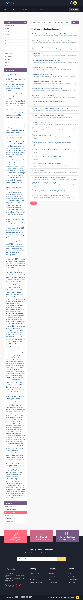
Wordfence (11, 461)
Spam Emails (8, 396)
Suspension (21, 413)
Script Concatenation (13, 369)
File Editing (20, 236)
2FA (21, 77)
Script (7, 369)
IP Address (14, 277)
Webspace (8, 459)
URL (15, 437)
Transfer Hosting (9, 421)
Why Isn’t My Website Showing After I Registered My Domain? (54, 197)
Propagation (10, 346)
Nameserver (10, 313)
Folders (7, 244)
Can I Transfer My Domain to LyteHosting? (54, 49)
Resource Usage (9, 359)
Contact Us (70, 573)
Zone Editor (20, 497)
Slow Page (19, 387)
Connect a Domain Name (17, 122)
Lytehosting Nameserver (14, 287)
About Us (51, 573)
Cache (7, 111)
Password (18, 324)
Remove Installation (10, 354)
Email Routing (13, 222)
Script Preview (14, 371)
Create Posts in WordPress (17, 139)
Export (14, 232)
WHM (22, 459)
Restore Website (17, 359)
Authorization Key (18, 96)
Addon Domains (14, 91)
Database (13, 146)
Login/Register (74, 9)
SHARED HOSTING (34, 573)
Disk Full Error (12, 170)
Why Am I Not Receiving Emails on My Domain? (54, 184)
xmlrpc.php (23, 495)
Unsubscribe (8, 429)
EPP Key (12, 228)
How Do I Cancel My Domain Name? (54, 76)
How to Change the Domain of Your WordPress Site (54, 90)
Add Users (13, 88)
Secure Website (20, 371)
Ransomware (14, 348)
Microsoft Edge (15, 301)
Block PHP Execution (18, 107)
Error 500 (20, 228)
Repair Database (18, 355)
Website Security (10, 457)
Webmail (20, 446)
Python (16, 346)
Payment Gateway (16, 328)
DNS (19, 175)
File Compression (14, 236)
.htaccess (12, 75)
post (20, 339)
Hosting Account (16, 252)
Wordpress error (11, 466)
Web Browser (12, 443)
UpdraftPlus (18, 433)
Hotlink (21, 257)
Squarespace (15, 403)
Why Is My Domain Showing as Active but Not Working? (54, 191)
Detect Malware (11, 154)
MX (6, 307)
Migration (21, 301)
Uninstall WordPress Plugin (18, 425)
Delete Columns (16, 152)
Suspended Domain (14, 413)
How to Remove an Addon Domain (54, 129)
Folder (21, 241)
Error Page (17, 230)
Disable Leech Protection (19, 162)
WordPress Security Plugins (18, 485)
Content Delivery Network (17, 128)
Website (8, 448)
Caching (10, 111)
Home (6, 9)
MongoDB (8, 305)
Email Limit (15, 214)
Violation (18, 441)
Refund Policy (12, 350)
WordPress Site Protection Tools (13, 491)
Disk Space (13, 173)
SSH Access (23, 403)
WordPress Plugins (12, 481)
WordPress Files (15, 467)
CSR (14, 143)
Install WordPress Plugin (14, 270)
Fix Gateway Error (12, 240)
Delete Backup (9, 152)
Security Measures (13, 373)
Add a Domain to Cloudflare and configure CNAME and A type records (54, 35)
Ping (25, 336)
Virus (21, 441)
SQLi (10, 403)
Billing (7, 103)
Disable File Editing (10, 162)
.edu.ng (7, 75)
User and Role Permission (11, 439)
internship (17, 274)
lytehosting (16, 285)
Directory (9, 157)
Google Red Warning (16, 248)
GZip (22, 248)
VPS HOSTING (33, 579)
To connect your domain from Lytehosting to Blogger (54, 158)
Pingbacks (8, 339)
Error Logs (12, 230)
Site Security (14, 387)
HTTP (16, 259)
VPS (7, 443)
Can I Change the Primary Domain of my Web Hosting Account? (54, 42)
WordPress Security (11, 483)
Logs (12, 285)
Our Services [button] (14, 9)
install (7, 270)
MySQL (19, 307)
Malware (9, 297)
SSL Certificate (14, 405)
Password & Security (13, 326)
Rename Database (10, 355)
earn (18, 200)
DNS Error (12, 178)
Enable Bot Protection (17, 224)
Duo (6, 200)
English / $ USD (69, 597)
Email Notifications (16, 217)
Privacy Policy (71, 582)
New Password (9, 315)
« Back (34, 203)
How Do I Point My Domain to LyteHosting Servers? (54, 83)
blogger (7, 109)
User (24, 437)
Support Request (12, 411)
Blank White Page (18, 103)
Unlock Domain (9, 427)
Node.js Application (16, 315)
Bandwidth (22, 101)
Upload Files (11, 437)
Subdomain (8, 409)
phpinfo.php (10, 337)
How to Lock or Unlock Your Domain (54, 123)
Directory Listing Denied (14, 159)
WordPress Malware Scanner (12, 476)
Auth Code (16, 95)
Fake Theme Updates (13, 234)
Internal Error (22, 272)
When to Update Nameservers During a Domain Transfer (54, 178)
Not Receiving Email (12, 317)
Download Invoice (9, 198)
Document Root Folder (15, 185)
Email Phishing (16, 219)
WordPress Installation (17, 472)
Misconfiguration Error (16, 303)
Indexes (11, 268)
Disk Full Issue (19, 170)
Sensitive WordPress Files (17, 375)
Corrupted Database (10, 132)
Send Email (8, 375)
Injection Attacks (18, 268)
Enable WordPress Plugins (19, 225)
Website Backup (11, 451)
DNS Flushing (19, 177)
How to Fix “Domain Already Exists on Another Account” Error (54, 110)
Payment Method (12, 330)
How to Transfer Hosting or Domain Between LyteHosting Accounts (54, 143)
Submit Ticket (22, 409)
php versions (20, 334)
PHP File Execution (16, 332)
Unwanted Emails (14, 431)
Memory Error (9, 301)
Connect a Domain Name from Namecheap (15, 124)
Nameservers (19, 313)
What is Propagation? (54, 172)
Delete (23, 150)
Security (7, 373)
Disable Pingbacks (10, 164)
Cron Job (17, 141)
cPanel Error (10, 135)
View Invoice (12, 441)
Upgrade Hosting (17, 435)
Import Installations (10, 263)
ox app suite (10, 324)
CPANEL (18, 132)
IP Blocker (8, 279)
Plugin (11, 339)
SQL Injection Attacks (17, 401)
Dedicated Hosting (15, 150)
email (15, 203)
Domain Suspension (14, 194)
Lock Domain (15, 281)
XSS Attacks (15, 497)
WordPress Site (19, 489)
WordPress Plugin (12, 479)
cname (15, 120)
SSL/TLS (13, 407)
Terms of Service (17, 415)
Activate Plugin (14, 86)
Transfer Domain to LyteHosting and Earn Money (54, 165)
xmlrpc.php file (9, 497)
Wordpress (16, 461)
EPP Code (8, 228)
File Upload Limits (15, 238)
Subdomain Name (15, 409)
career (14, 111)
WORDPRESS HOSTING (36, 582)
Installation (22, 270)
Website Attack (17, 448)
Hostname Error (15, 257)
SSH (19, 403)
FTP (17, 244)
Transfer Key (16, 421)
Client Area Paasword (14, 117)
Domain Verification (14, 196)
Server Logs (17, 377)
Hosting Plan (10, 255)
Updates (14, 433)
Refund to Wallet (13, 352)
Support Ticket (19, 411)
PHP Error (23, 330)
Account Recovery (18, 81)
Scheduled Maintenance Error (16, 367)
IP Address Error (21, 277)
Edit (13, 203)
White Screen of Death (16, 459)
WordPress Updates (14, 493)
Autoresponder (9, 101)
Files (7, 240)
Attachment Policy (10, 95)
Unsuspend (14, 429)
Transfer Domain (17, 420)
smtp (17, 389)
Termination (8, 415)
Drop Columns (17, 198)
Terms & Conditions (73, 579)
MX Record (9, 307)
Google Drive (8, 248)
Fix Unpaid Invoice (16, 241)
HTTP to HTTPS (21, 259)
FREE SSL (12, 244)
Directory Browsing (16, 157)
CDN (17, 111)
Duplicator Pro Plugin (12, 200)
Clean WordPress (14, 115)
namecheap (17, 311)
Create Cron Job (21, 135)
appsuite (23, 93)
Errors (11, 232)
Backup (15, 101)
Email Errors (8, 212)
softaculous (21, 389)
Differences (17, 154)
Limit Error (20, 279)
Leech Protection (14, 279)
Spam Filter (16, 396)
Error (15, 228)
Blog (50, 579)
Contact (42, 9)
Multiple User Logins (19, 305)
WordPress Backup (12, 463)
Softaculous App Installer (11, 391)
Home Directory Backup (19, 250)
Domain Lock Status (20, 190)
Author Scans (22, 95)
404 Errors (17, 79)
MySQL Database (10, 309)
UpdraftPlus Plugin (10, 435)
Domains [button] (24, 9)
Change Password (16, 112)
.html (14, 77)
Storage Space (20, 407)
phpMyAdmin (20, 336)
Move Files (12, 305)
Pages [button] (34, 9)
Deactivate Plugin (9, 148)
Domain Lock (12, 190)
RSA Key (16, 361)
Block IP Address (9, 107)
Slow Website (10, 389)
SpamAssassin (9, 401)
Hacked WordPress (10, 250)
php (19, 330)
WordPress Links (9, 474)
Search (75, 22)
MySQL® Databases (10, 311)
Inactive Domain (18, 265)
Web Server (14, 446)
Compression (9, 122)
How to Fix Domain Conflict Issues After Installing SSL (54, 117)
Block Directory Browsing (17, 105)
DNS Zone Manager (13, 182)
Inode (23, 268)
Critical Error (10, 141)
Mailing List (8, 289)
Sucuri (7, 411)
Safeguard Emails (18, 363)
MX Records (15, 307)
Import (23, 261)
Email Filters (15, 212)
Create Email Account (10, 137)
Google (12, 246)
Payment (23, 326)
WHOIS (7, 461)
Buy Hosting (22, 109)
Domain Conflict (14, 187)
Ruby (19, 361)
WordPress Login (17, 474)
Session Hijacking (15, 384)
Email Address (15, 205)
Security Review (21, 373)
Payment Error (9, 328)
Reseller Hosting (18, 357)
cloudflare (9, 120)
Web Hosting (18, 443)
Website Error (10, 455)
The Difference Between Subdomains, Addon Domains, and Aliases (54, 150)
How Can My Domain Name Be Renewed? (54, 69)
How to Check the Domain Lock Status (54, 96)
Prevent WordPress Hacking (16, 341)
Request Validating (10, 357)
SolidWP (17, 394)
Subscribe (61, 559)
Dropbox (22, 198)
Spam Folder (15, 399)
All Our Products (53, 582)
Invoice (22, 275)
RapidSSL (19, 348)
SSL (7, 405)
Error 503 (8, 230)
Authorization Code (10, 96)
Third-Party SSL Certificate (15, 417)
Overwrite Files (21, 321)
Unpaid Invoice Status (17, 427)
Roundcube (11, 361)
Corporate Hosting (17, 130)
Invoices (7, 277)
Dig (21, 154)
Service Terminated (12, 382)
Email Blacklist (15, 207)
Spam (21, 394)
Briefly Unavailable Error (14, 109)
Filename (21, 238)
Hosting (8, 252)
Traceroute (8, 419)
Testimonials (52, 576)
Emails (10, 224)
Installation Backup (12, 272)
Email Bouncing (17, 210)
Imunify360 (12, 265)
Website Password (20, 455)
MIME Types (8, 303)
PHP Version (14, 334)
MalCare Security (19, 294)
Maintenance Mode (15, 289)
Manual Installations (21, 299)
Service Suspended (17, 380)
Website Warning (19, 457)
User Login (20, 439)
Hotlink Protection (9, 259)
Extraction (18, 232)
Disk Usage (21, 173)
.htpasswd (17, 77)
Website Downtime (15, 452)
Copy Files (8, 130)
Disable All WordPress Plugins (16, 160)
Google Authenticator (19, 246)
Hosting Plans (18, 255)
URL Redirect (20, 437)
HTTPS (8, 261)
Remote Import (20, 352)
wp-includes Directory (15, 495)
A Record (22, 79)
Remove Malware (19, 354)
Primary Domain (11, 343)
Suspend (7, 413)
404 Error (11, 79)
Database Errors (20, 146)
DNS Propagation (18, 180)
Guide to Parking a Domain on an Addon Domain (54, 62)
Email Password (9, 219)
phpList (15, 336)
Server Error (10, 377)
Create (16, 135)
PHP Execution (9, 332)
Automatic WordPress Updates (12, 98)
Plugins (16, 339)
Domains (21, 196)
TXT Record (14, 423)
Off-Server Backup (14, 321)
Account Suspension (13, 84)
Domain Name (11, 192)
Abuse (12, 82)
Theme (7, 417)
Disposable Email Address (11, 175)
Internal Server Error (10, 274)
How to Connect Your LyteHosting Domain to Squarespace (54, 103)
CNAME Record (21, 120)
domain (8, 187)
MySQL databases (20, 309)
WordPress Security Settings (12, 487)
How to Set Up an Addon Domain (54, 136)
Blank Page (11, 103)
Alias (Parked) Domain (16, 93)
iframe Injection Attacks (16, 261)
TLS (21, 417)
